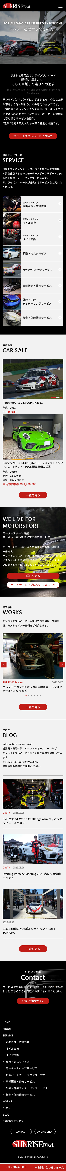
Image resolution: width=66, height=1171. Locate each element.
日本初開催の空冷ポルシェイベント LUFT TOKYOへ (29, 931)
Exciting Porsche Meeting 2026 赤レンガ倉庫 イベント (32, 876)
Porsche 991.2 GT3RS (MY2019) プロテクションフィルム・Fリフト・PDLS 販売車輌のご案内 (33, 464)
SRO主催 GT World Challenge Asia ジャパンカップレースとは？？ (32, 821)
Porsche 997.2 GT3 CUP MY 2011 (23, 402)
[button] (4, 664)
